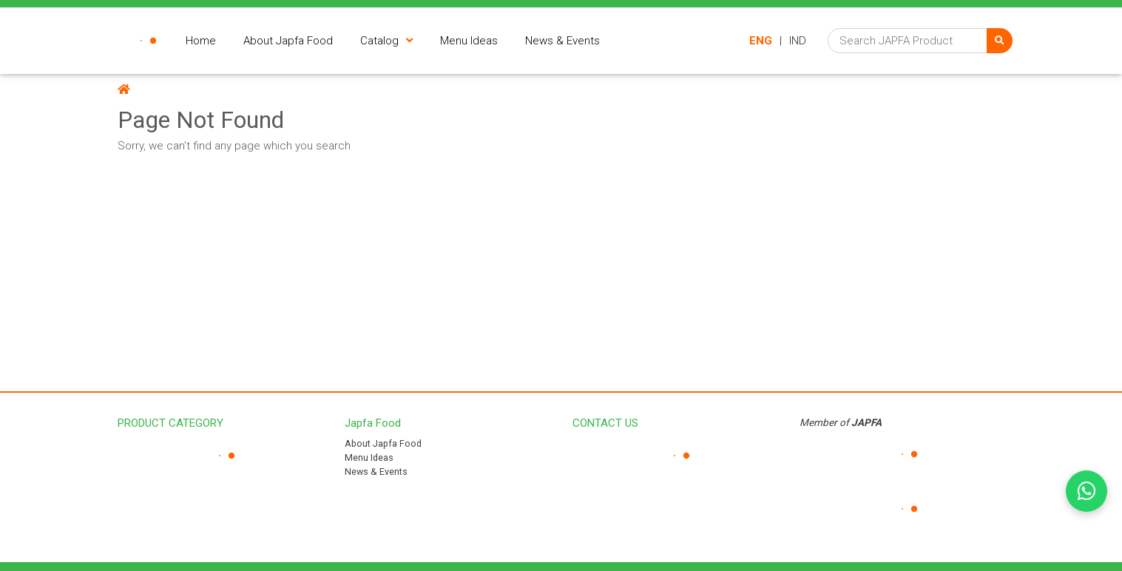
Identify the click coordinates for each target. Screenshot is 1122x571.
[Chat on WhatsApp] (1086, 491)
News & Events (376, 471)
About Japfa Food (383, 443)
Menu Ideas (369, 457)
